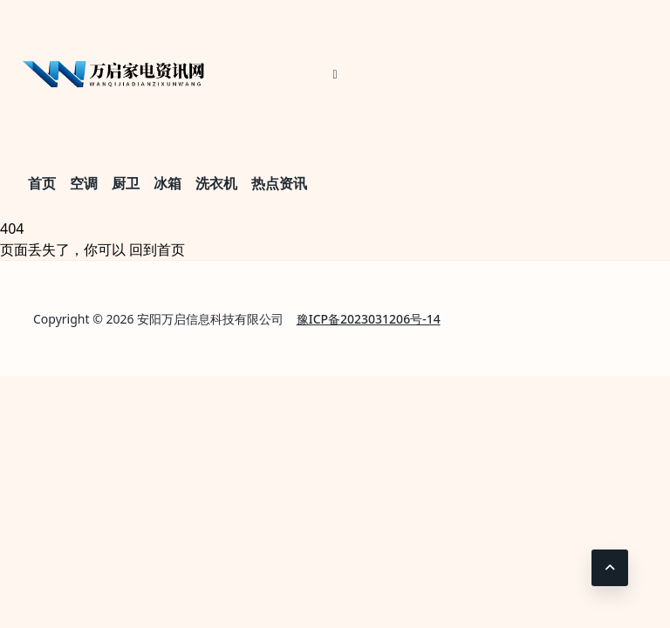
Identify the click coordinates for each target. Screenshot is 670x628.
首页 (42, 183)
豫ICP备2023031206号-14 (369, 319)
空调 (84, 183)
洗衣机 (216, 183)
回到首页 (157, 249)
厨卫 (126, 183)
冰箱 (167, 183)
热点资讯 (279, 183)
